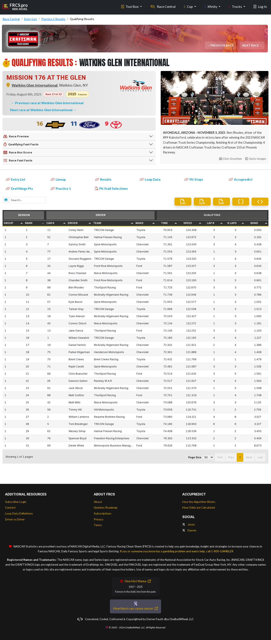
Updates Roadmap (106, 507)
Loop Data (150, 179)
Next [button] (249, 457)
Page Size (194, 457)
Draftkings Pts (19, 188)
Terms (98, 525)
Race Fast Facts (17, 160)
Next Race (250, 45)
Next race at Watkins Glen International (41, 110)
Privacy (98, 519)
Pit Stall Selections (111, 188)
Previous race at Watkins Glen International (49, 103)
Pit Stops (193, 179)
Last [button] (260, 457)
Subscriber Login (15, 502)
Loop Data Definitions (19, 513)
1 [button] (240, 457)
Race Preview (16, 136)
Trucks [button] (236, 6)
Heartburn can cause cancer (135, 608)
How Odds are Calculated (198, 507)
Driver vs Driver (15, 519)
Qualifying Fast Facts (21, 144)
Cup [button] (189, 6)
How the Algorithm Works (198, 502)
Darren (189, 530)
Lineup (58, 179)
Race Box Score (17, 152)
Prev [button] (231, 457)
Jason (188, 524)
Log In (260, 6)
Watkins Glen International (35, 85)
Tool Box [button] (130, 6)
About (98, 502)
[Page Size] (208, 457)
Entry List (15, 179)
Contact (10, 507)
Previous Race (222, 45)
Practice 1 (61, 188)
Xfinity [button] (211, 6)
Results (103, 179)
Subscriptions (102, 513)
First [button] (220, 457)
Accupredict (241, 179)
